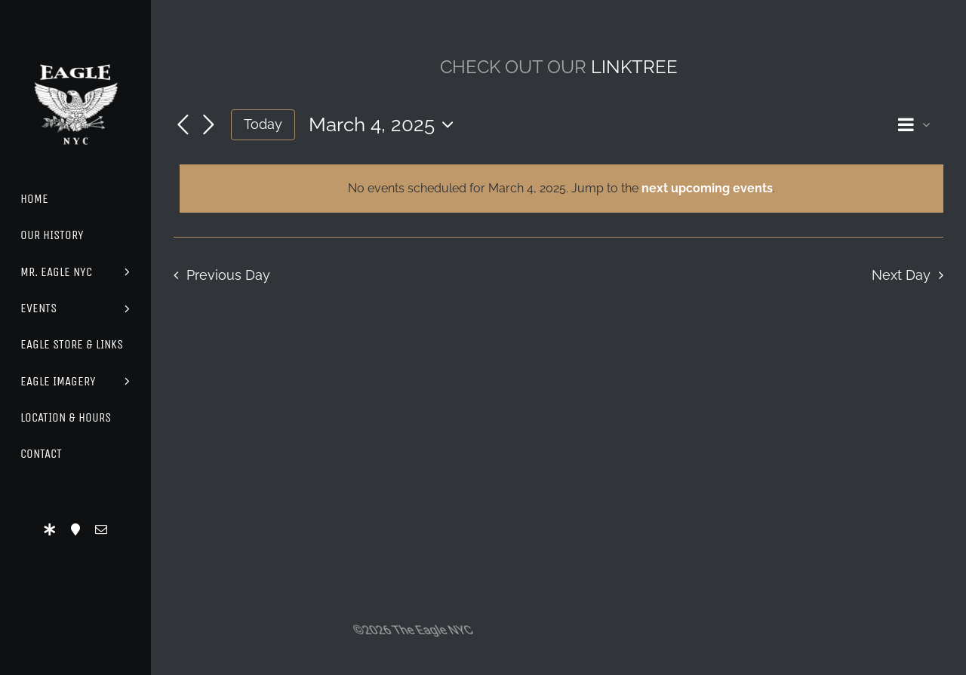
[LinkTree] (50, 529)
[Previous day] (183, 126)
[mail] (101, 529)
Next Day (901, 275)
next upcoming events (707, 188)
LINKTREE (634, 67)
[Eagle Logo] (75, 51)
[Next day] (208, 126)
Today (263, 124)
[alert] (561, 188)
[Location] (75, 529)
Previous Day (228, 275)
